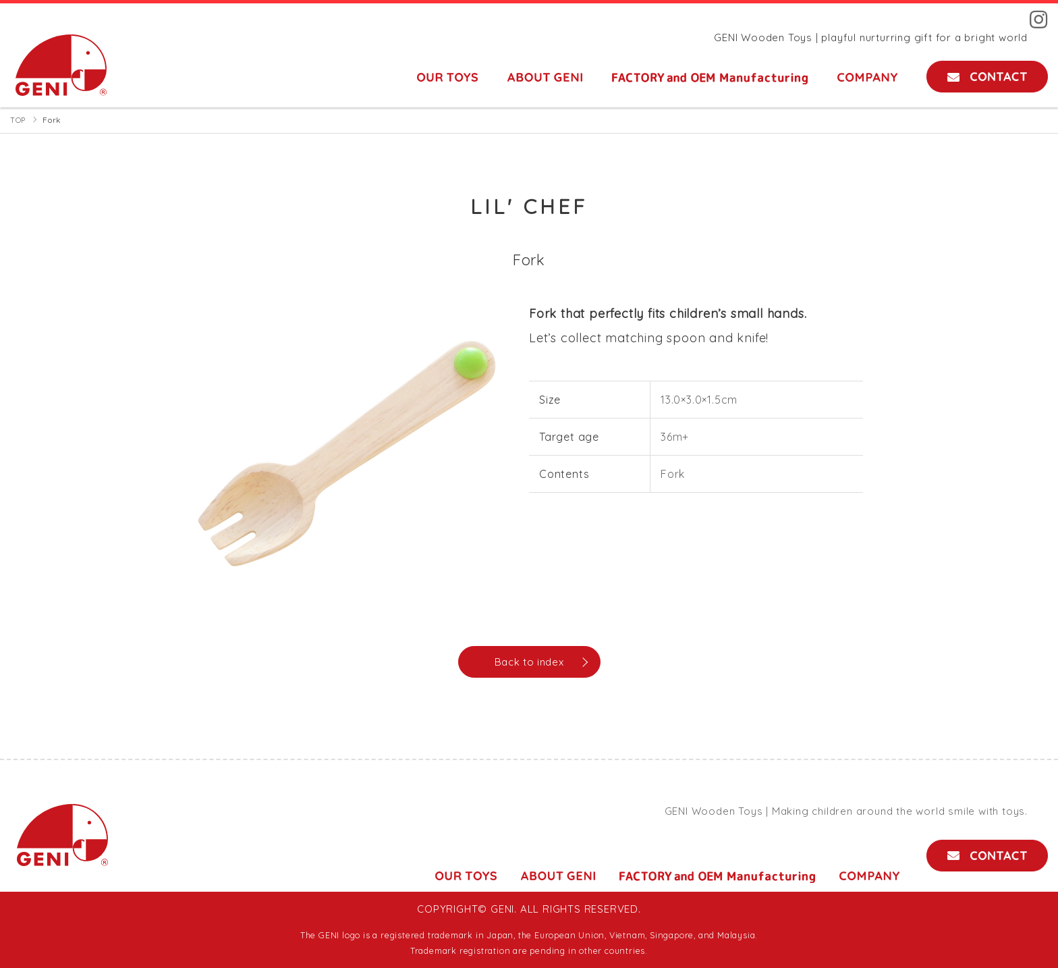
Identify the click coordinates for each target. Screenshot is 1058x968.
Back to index (529, 661)
